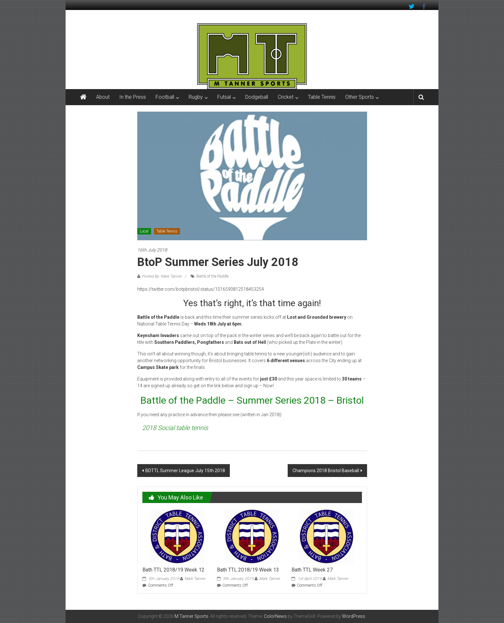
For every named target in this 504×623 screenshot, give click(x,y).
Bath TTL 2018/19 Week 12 (173, 570)
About (103, 97)
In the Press (132, 97)
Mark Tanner (194, 578)
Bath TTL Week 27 (312, 570)
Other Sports (359, 97)
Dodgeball (256, 97)
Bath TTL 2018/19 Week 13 (248, 570)
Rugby (196, 97)
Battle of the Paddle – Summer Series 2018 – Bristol (252, 400)
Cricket (285, 97)
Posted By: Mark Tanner (162, 276)
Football (165, 97)
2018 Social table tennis (175, 428)
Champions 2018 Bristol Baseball (325, 470)
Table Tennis (322, 97)
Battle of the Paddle (212, 276)
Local (144, 231)
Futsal (224, 97)
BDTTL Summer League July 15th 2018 (185, 470)
